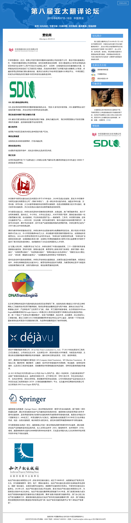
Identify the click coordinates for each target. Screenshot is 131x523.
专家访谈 (53, 26)
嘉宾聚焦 (82, 26)
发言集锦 (73, 26)
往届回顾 (63, 26)
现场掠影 (92, 26)
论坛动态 (44, 26)
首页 (37, 26)
